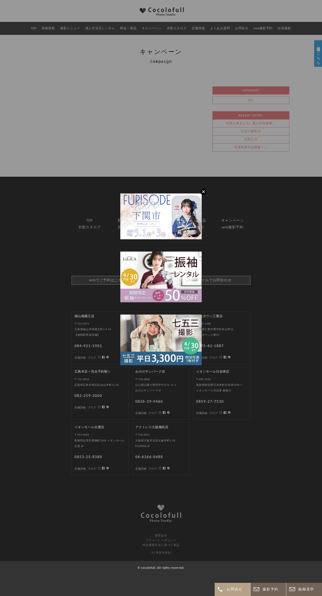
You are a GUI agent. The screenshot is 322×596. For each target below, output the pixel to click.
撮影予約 (270, 589)
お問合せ (234, 589)
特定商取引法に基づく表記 (161, 545)
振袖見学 (306, 589)
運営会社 (161, 535)
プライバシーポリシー (161, 540)
